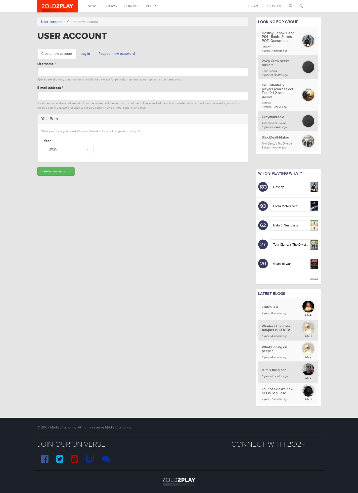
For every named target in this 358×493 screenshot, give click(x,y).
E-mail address (50, 88)
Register (273, 6)
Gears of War (282, 264)
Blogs (151, 6)
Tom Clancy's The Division (291, 245)
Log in (85, 54)
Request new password (116, 54)
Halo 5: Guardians (285, 225)
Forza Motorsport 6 (286, 206)
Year (47, 141)
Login (253, 6)
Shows (111, 6)
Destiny (278, 187)
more (314, 279)
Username (46, 64)
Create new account (58, 55)
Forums (131, 6)
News (92, 6)
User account (51, 22)
